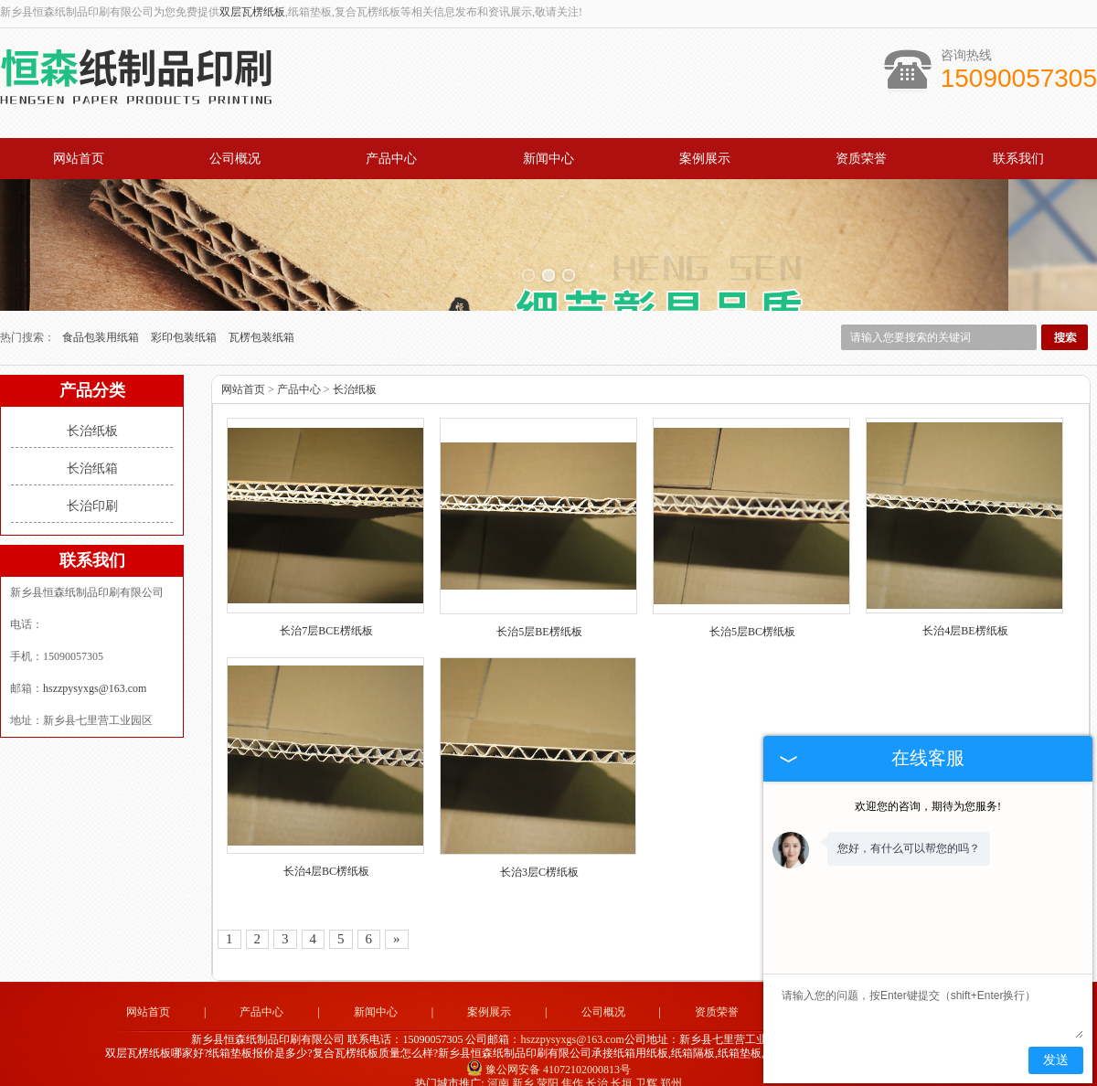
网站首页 (78, 158)
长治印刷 (92, 487)
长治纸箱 (92, 449)
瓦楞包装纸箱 (261, 318)
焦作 (572, 1064)
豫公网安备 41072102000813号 (548, 1050)
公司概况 (235, 158)
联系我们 (1018, 158)
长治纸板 (92, 412)
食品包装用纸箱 (102, 318)
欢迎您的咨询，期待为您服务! (928, 806)
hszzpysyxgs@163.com (94, 669)
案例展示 (704, 158)
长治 (597, 1064)
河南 (498, 1064)
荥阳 (548, 1064)
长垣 (622, 1064)
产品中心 (391, 158)
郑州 (671, 1064)
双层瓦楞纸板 (252, 11)
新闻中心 (548, 158)
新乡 (523, 1064)
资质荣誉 (861, 158)
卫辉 (646, 1064)
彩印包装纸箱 (185, 318)
